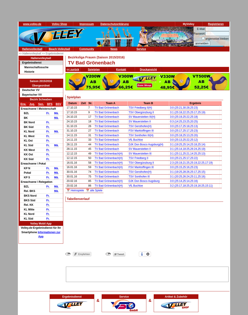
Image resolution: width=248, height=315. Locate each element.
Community (86, 49)
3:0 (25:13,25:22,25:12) (184, 139)
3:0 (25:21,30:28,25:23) (184, 107)
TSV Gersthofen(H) (139, 126)
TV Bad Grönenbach (107, 107)
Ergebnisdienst (32, 62)
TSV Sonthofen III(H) (140, 135)
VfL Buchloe (135, 139)
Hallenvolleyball (32, 49)
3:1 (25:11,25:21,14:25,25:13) (187, 153)
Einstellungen (148, 254)
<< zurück (73, 69)
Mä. (56, 113)
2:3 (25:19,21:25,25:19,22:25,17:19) (191, 162)
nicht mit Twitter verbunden (108, 254)
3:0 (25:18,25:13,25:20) (184, 135)
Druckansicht (148, 69)
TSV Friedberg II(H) (140, 107)
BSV (58, 104)
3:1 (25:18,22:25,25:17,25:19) (187, 112)
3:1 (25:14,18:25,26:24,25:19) (187, 148)
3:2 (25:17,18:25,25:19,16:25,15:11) (191, 185)
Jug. (32, 104)
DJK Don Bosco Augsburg (144, 181)
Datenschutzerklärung (115, 24)
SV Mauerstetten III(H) (141, 116)
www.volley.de (32, 24)
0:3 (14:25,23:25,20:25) (184, 121)
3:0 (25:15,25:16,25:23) (184, 167)
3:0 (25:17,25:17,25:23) (184, 130)
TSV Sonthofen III (139, 176)
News (113, 49)
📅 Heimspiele (75, 190)
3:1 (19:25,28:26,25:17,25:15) (187, 171)
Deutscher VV (31, 90)
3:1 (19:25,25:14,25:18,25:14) (187, 144)
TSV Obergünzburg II (141, 112)
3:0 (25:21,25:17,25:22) (184, 158)
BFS (50, 104)
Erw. (23, 104)
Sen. (41, 104)
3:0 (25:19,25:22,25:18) (184, 116)
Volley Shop (59, 24)
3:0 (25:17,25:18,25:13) (184, 126)
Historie (29, 71)
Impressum (87, 24)
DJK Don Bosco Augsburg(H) (145, 144)
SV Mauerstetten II (139, 121)
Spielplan (94, 69)
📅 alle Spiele (94, 190)
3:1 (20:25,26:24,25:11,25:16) (187, 176)
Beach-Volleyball (59, 49)
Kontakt (121, 69)
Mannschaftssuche (36, 67)
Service (141, 49)
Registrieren (216, 24)
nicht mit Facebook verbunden (68, 254)
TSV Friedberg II (138, 158)
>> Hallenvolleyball (30, 53)
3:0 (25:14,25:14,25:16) (184, 181)
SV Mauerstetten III (139, 153)
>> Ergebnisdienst (52, 53)
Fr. (48, 113)
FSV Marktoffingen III (141, 130)
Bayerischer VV (32, 94)
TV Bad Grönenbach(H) (109, 153)
